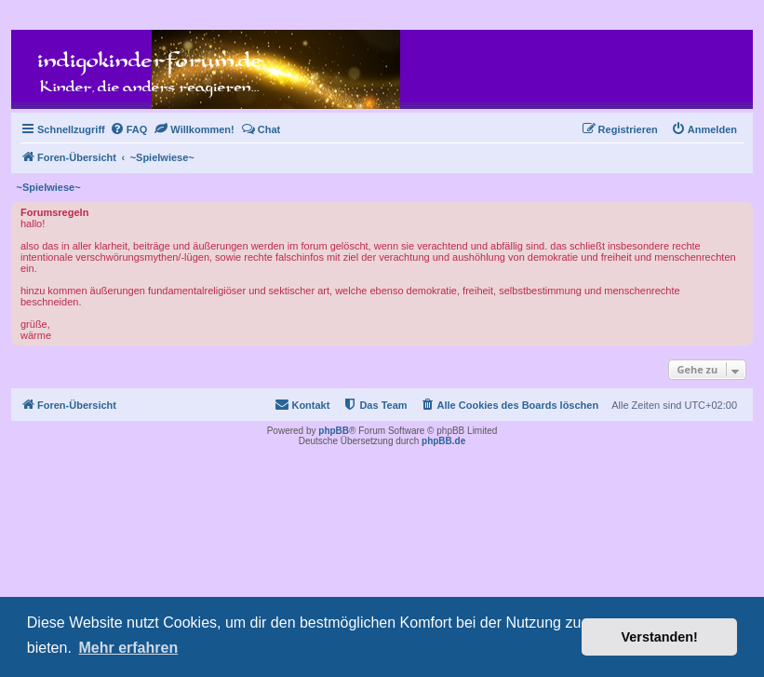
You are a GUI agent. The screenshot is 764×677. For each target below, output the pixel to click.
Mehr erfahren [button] (128, 648)
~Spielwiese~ (49, 187)
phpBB (333, 431)
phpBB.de (443, 441)
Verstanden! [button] (660, 637)
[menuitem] (129, 129)
